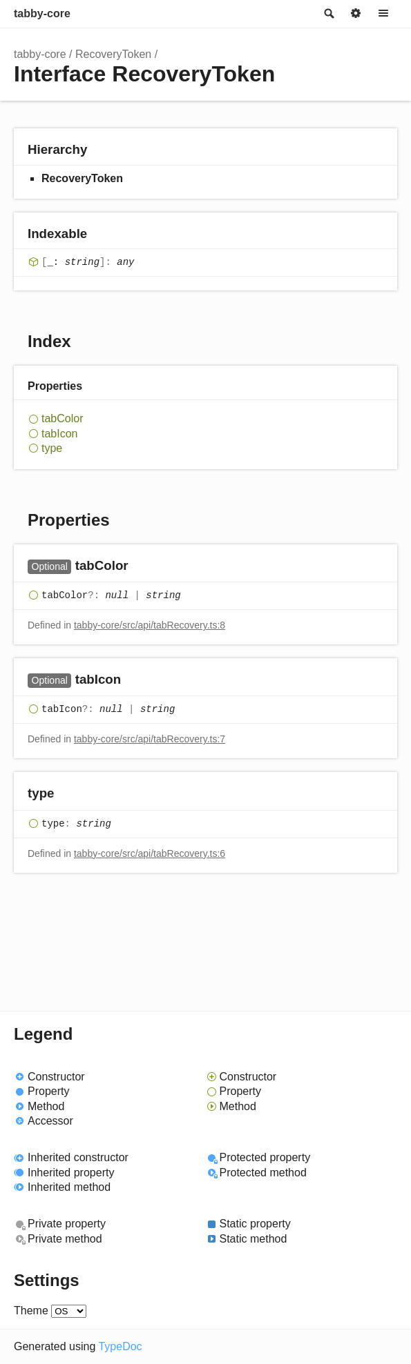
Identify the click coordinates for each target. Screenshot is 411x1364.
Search (328, 14)
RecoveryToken (113, 54)
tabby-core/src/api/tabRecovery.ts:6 (149, 853)
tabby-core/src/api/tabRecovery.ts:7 (149, 738)
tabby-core (42, 13)
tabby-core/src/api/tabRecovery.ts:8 (149, 625)
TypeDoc (120, 1346)
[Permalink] (142, 567)
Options (356, 14)
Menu (383, 14)
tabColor (62, 418)
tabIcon (59, 433)
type (51, 448)
